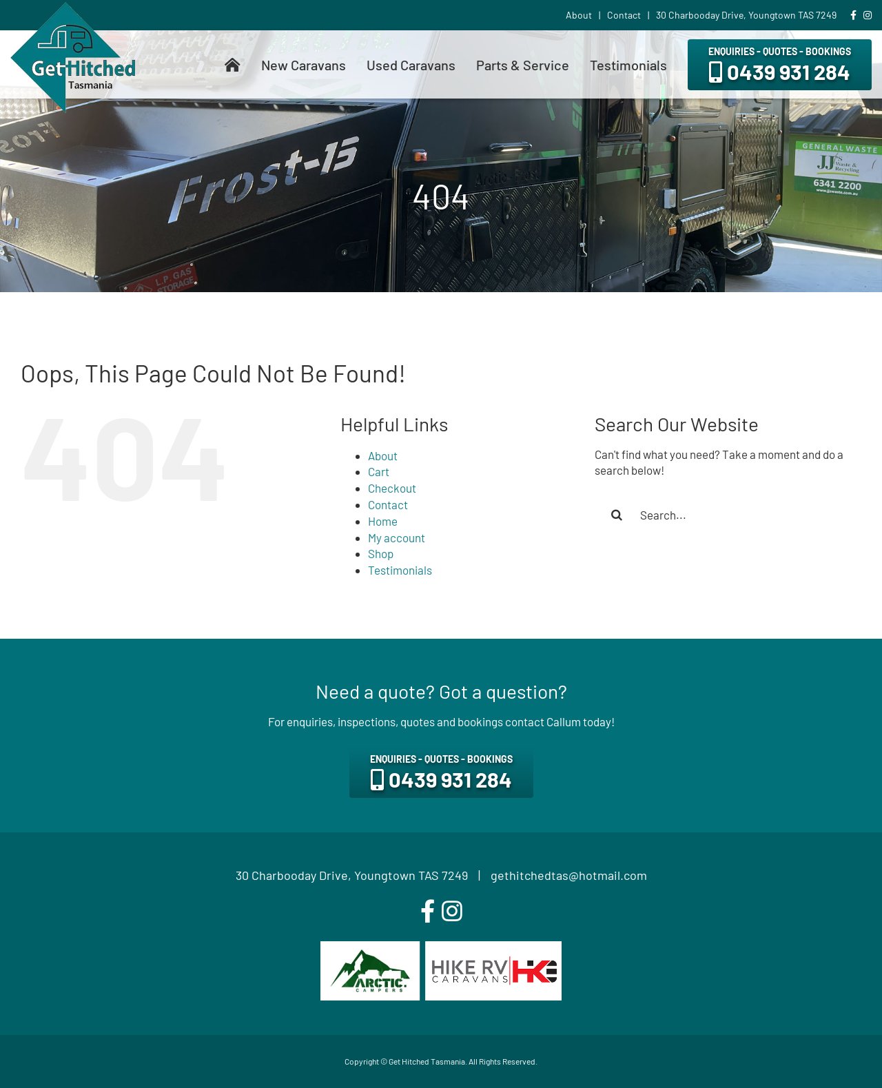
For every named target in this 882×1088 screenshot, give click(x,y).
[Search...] (728, 515)
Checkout (392, 488)
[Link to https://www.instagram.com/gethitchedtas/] (867, 15)
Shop (380, 553)
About (383, 455)
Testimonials (400, 570)
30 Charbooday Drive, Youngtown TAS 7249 (352, 875)
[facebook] (427, 911)
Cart (378, 471)
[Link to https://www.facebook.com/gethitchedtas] (853, 15)
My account (396, 537)
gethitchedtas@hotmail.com (569, 875)
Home (383, 521)
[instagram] (452, 911)
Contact (388, 504)
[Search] (617, 515)
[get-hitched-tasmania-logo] (72, 7)
